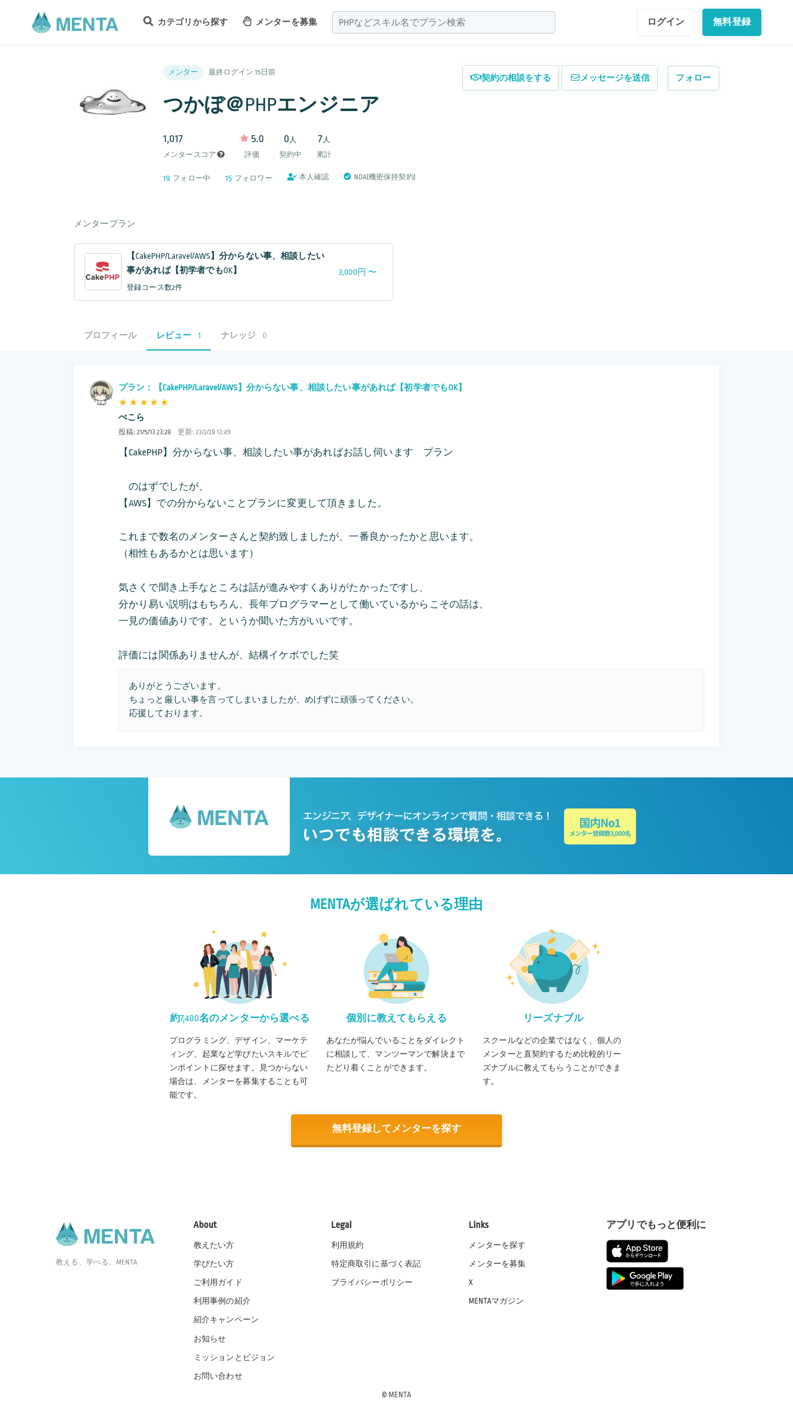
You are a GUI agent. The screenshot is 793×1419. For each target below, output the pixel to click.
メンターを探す (497, 1244)
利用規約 (347, 1244)
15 (228, 178)
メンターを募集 (280, 21)
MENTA (399, 1393)
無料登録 (732, 22)
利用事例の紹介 (222, 1300)
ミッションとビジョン (235, 1356)
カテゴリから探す (185, 21)
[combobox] (443, 22)
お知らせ (210, 1337)
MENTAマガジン (496, 1300)
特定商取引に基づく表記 (376, 1263)
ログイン (666, 22)
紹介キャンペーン (226, 1319)
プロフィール (110, 335)
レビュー (178, 335)
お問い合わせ (218, 1375)
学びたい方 (214, 1263)
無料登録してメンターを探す (396, 1129)
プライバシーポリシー (372, 1282)
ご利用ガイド (218, 1282)
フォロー (693, 78)
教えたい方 (214, 1244)
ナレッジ (244, 335)
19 (166, 178)
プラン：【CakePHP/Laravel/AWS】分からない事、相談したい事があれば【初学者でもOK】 (293, 387)
